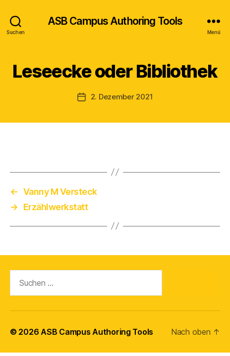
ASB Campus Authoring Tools (115, 21)
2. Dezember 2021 (122, 96)
